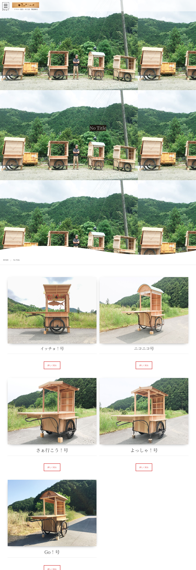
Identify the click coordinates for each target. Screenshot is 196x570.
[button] (52, 365)
